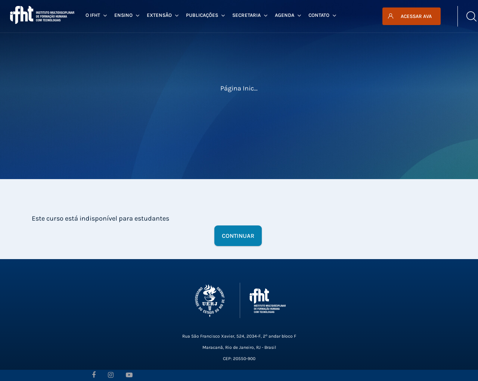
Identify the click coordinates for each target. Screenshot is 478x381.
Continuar (238, 235)
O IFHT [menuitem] (96, 15)
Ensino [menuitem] (126, 15)
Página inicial (240, 88)
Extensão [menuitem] (163, 15)
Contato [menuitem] (322, 15)
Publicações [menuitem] (205, 15)
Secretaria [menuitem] (249, 15)
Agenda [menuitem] (288, 15)
